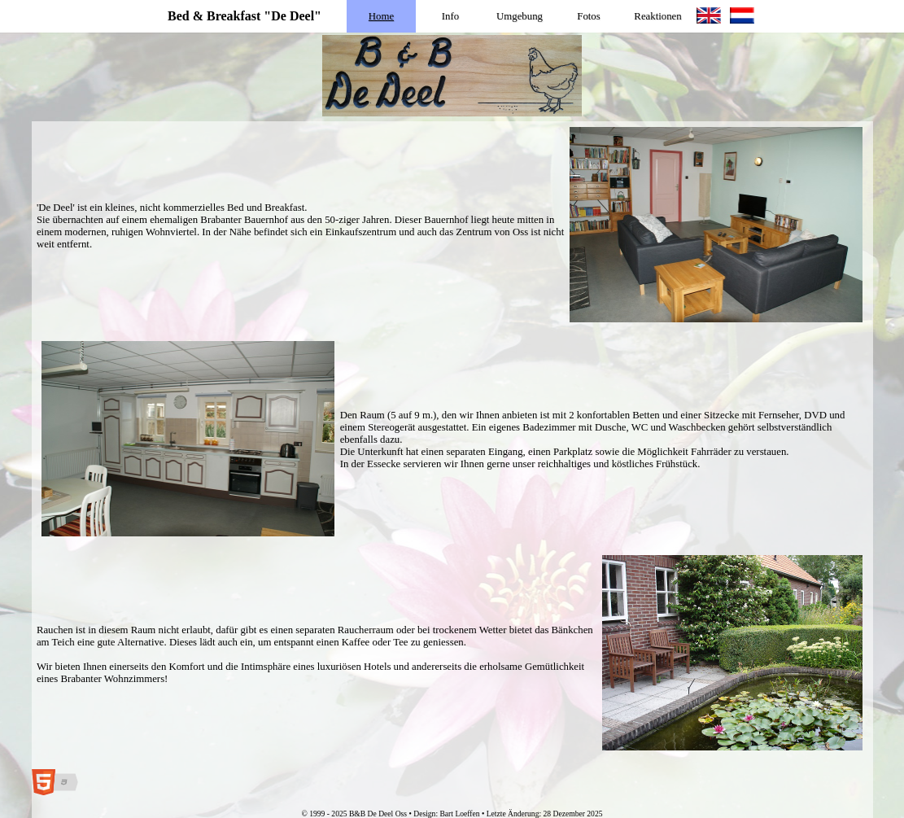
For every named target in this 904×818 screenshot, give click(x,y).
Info (450, 16)
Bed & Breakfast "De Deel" (244, 16)
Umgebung (519, 16)
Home (381, 16)
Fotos (588, 16)
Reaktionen (657, 16)
